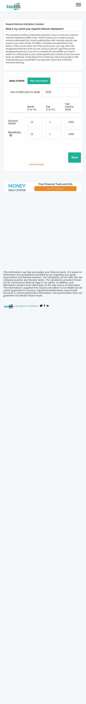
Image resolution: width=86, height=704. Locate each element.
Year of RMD (25, 92)
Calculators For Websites (26, 306)
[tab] (17, 80)
